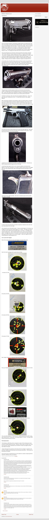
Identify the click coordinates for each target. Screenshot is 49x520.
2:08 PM (5, 494)
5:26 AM (5, 474)
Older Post (31, 514)
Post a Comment (5, 510)
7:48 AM (5, 488)
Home (17, 514)
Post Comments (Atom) (8, 516)
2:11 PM (5, 500)
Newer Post (4, 514)
